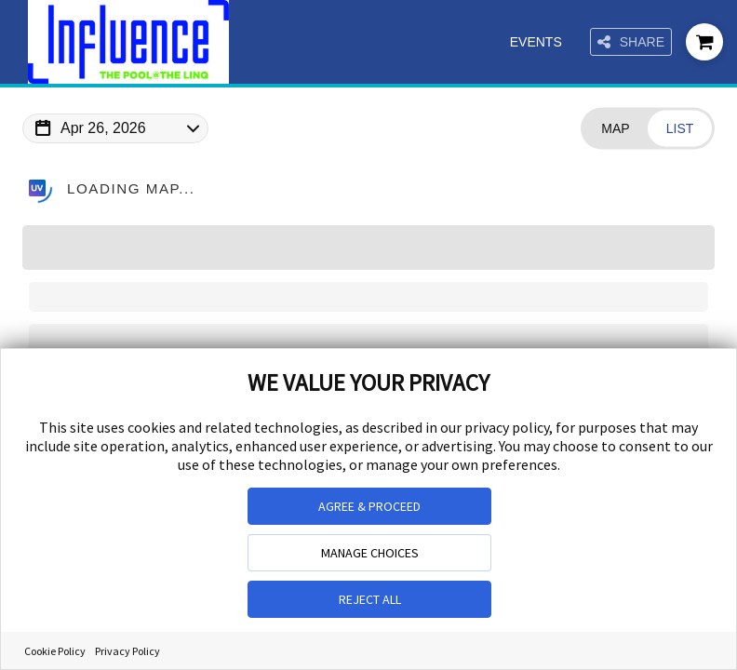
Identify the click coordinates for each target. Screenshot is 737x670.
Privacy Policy (127, 651)
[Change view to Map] (615, 129)
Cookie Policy (55, 651)
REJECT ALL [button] (370, 599)
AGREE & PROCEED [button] (369, 506)
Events (537, 41)
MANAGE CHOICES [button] (370, 552)
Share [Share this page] (630, 42)
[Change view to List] (680, 129)
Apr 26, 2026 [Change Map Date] (103, 128)
